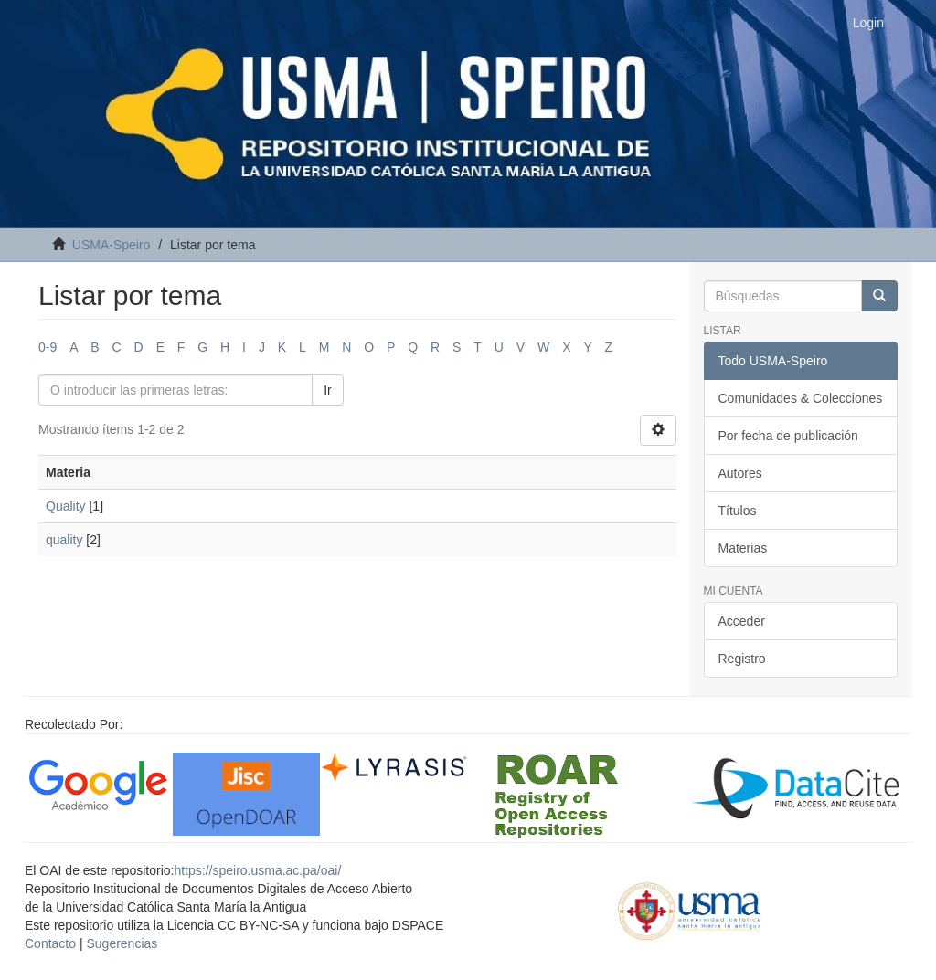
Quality (66, 506)
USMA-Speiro (111, 244)
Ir (328, 390)
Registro (742, 658)
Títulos (737, 510)
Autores (740, 473)
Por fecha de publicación (788, 435)
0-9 (47, 347)
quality (64, 539)
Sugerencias (121, 943)
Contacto (50, 943)
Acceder (741, 621)
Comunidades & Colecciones (800, 398)
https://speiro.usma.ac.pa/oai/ (257, 870)
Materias (743, 548)
